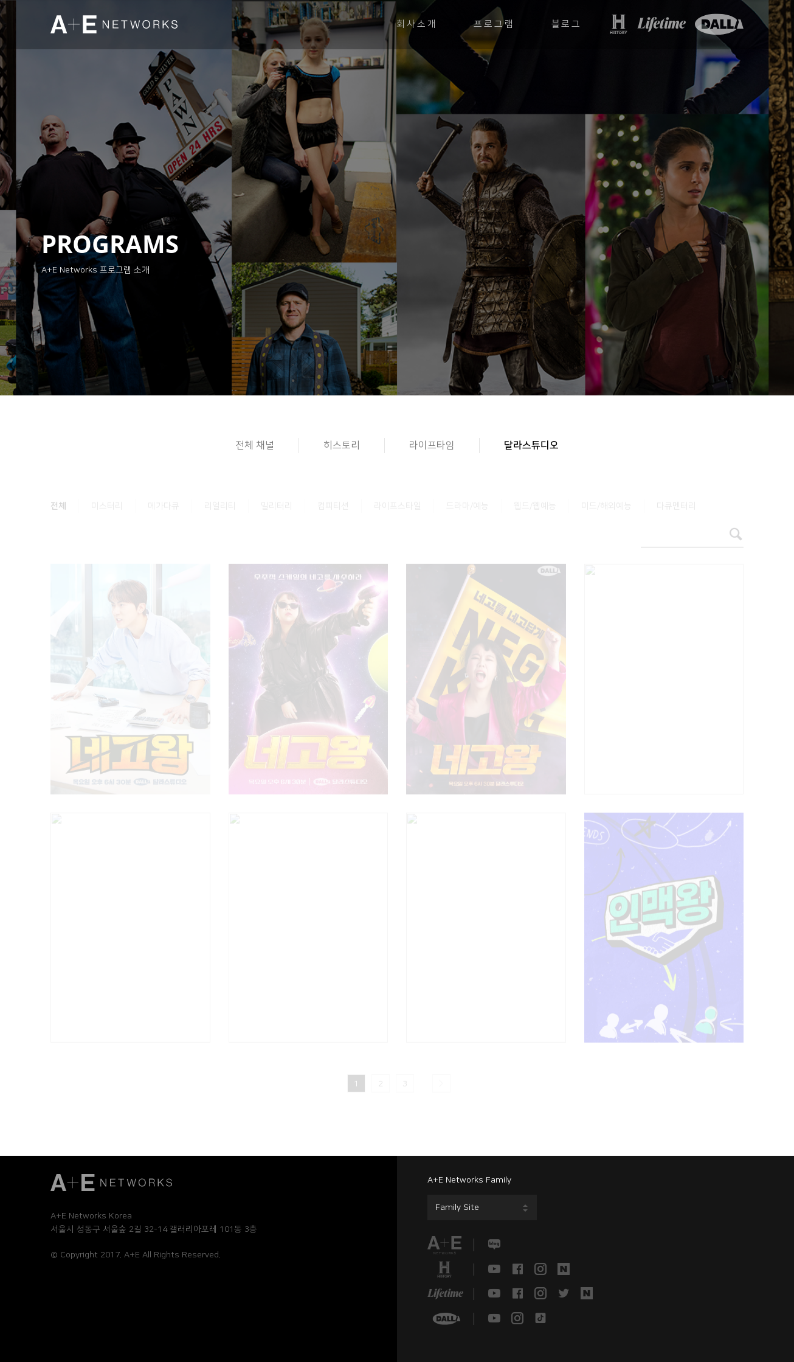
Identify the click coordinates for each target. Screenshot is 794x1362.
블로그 (566, 24)
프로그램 (494, 24)
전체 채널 (254, 445)
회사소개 (416, 24)
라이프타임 (432, 445)
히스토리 (341, 445)
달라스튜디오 (531, 445)
